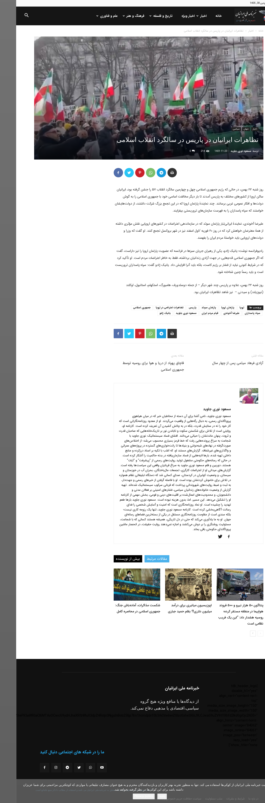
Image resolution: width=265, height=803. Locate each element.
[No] (259, 791)
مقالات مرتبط (141, 559)
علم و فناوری (91, 16)
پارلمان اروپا (211, 308)
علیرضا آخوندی (215, 313)
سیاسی (220, 129)
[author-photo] (232, 402)
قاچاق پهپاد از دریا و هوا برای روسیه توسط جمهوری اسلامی (137, 366)
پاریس (176, 308)
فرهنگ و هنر (118, 16)
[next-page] (237, 633)
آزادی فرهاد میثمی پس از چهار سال (221, 363)
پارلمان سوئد (192, 308)
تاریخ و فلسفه (145, 16)
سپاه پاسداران (236, 313)
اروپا (225, 308)
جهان (229, 129)
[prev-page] (244, 633)
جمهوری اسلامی (125, 308)
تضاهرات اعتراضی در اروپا (153, 308)
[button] (10, 16)
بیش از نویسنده (112, 559)
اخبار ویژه (171, 16)
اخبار (185, 16)
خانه (202, 16)
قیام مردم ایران (193, 313)
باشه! (146, 796)
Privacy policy (127, 796)
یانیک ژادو (149, 313)
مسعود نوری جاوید (224, 151)
